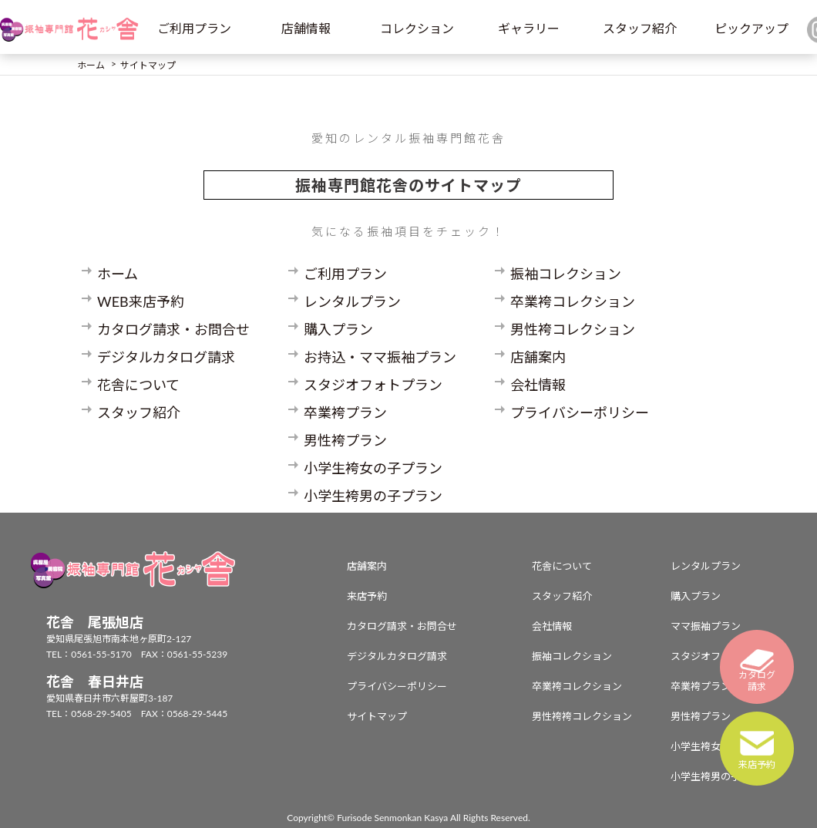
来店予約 (367, 596)
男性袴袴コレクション (582, 716)
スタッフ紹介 (640, 28)
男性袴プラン (345, 440)
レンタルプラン (352, 301)
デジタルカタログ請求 (166, 356)
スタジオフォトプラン (373, 384)
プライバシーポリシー (579, 412)
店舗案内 (538, 356)
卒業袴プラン (345, 412)
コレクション (417, 28)
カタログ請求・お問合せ (173, 329)
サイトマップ (377, 716)
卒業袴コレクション (572, 301)
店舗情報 (306, 28)
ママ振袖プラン (706, 626)
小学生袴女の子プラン (373, 467)
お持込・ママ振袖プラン (380, 356)
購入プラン (338, 329)
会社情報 (538, 384)
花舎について (138, 384)
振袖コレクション (565, 273)
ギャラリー (529, 28)
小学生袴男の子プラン (373, 495)
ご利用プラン (194, 28)
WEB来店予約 (140, 301)
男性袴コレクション (572, 329)
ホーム (117, 273)
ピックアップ (751, 28)
